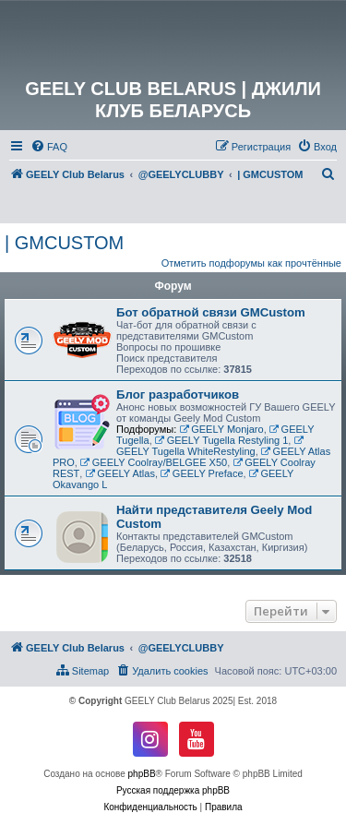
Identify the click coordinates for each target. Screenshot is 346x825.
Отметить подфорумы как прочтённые (251, 263)
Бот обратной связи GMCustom (210, 312)
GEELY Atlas (119, 473)
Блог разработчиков (177, 394)
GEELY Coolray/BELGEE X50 (153, 462)
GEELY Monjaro (221, 429)
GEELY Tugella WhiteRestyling (210, 446)
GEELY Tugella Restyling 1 (222, 440)
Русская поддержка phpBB (173, 790)
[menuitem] (48, 147)
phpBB (142, 774)
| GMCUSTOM (64, 243)
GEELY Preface (202, 473)
